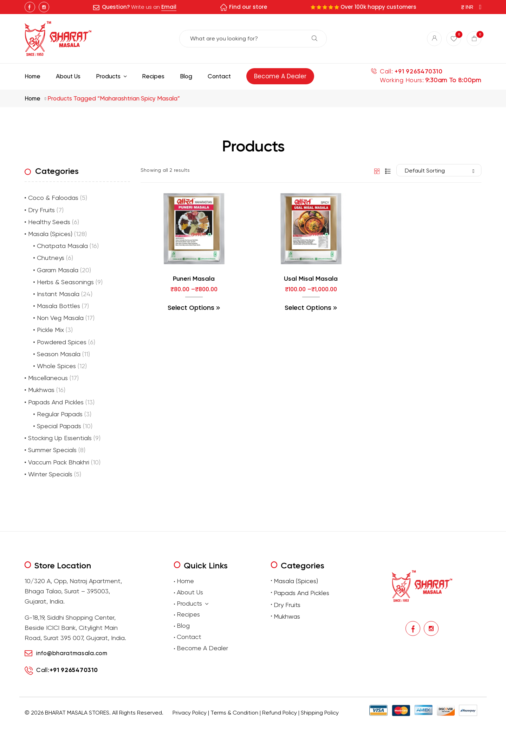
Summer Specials (52, 450)
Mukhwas (41, 389)
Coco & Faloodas (53, 197)
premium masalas (168, 723)
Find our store (248, 7)
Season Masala (58, 354)
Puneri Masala (194, 278)
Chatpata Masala (62, 245)
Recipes (188, 614)
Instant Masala (58, 294)
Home (32, 98)
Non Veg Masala (60, 317)
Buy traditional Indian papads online (217, 723)
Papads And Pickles (56, 402)
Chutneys (50, 257)
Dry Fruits (41, 210)
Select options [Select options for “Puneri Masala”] (191, 308)
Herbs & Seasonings (65, 282)
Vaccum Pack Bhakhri (58, 462)
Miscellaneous (48, 378)
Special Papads (59, 426)
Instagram (44, 7)
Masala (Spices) (50, 233)
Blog (183, 625)
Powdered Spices (61, 342)
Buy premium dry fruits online (276, 723)
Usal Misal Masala (311, 278)
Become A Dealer (202, 648)
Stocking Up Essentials (60, 438)
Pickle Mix (50, 329)
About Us (190, 592)
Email (168, 7)
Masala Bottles (58, 305)
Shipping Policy (320, 712)
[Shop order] (438, 170)
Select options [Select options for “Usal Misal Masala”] (308, 308)
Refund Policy (279, 712)
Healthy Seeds (49, 222)
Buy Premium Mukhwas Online (327, 723)
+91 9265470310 (418, 71)
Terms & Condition (234, 712)
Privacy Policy (190, 712)
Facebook (30, 7)
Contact (189, 636)
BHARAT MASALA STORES (77, 712)
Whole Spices (56, 366)
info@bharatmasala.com (72, 653)
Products (192, 604)
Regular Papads (60, 414)
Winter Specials (50, 474)
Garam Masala (57, 270)
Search (314, 38)
